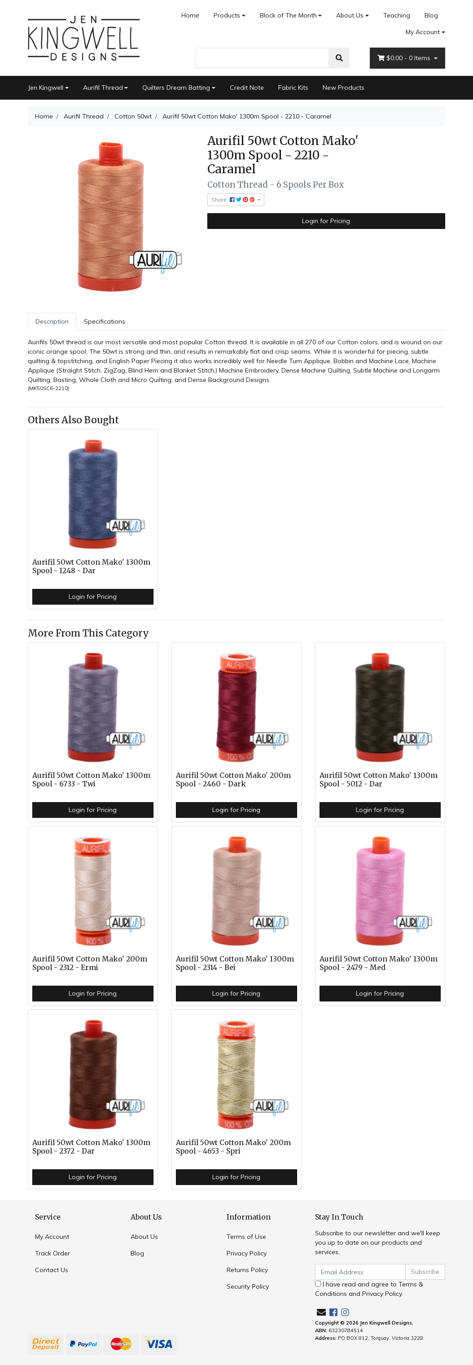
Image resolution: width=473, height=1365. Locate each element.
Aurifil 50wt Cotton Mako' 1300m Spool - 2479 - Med (379, 963)
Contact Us (51, 1270)
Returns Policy (247, 1270)
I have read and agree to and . (369, 1289)
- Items (404, 58)
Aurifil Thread (103, 87)
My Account (52, 1237)
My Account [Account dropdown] (423, 32)
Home (190, 15)
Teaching (396, 15)
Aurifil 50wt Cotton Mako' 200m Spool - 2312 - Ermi (89, 963)
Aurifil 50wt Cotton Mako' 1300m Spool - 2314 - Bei (235, 963)
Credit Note (247, 87)
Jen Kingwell (45, 87)
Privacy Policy (247, 1253)
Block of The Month (288, 15)
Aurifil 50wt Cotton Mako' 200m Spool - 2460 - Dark (233, 779)
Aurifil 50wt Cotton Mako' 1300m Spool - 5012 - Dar (379, 779)
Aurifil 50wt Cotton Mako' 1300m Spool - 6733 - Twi (91, 779)
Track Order (52, 1253)
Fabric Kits (293, 87)
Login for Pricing (326, 221)
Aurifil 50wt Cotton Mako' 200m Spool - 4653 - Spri (233, 1146)
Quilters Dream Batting (176, 87)
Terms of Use (246, 1237)
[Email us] (321, 1312)
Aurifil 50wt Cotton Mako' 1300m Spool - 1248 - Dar (91, 566)
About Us (350, 15)
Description (52, 321)
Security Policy (248, 1286)
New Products (343, 87)
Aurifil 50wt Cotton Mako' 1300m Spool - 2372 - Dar (91, 1146)
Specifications (104, 321)
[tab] (52, 321)
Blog (431, 15)
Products (227, 15)
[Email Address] (360, 1272)
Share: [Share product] (233, 199)
